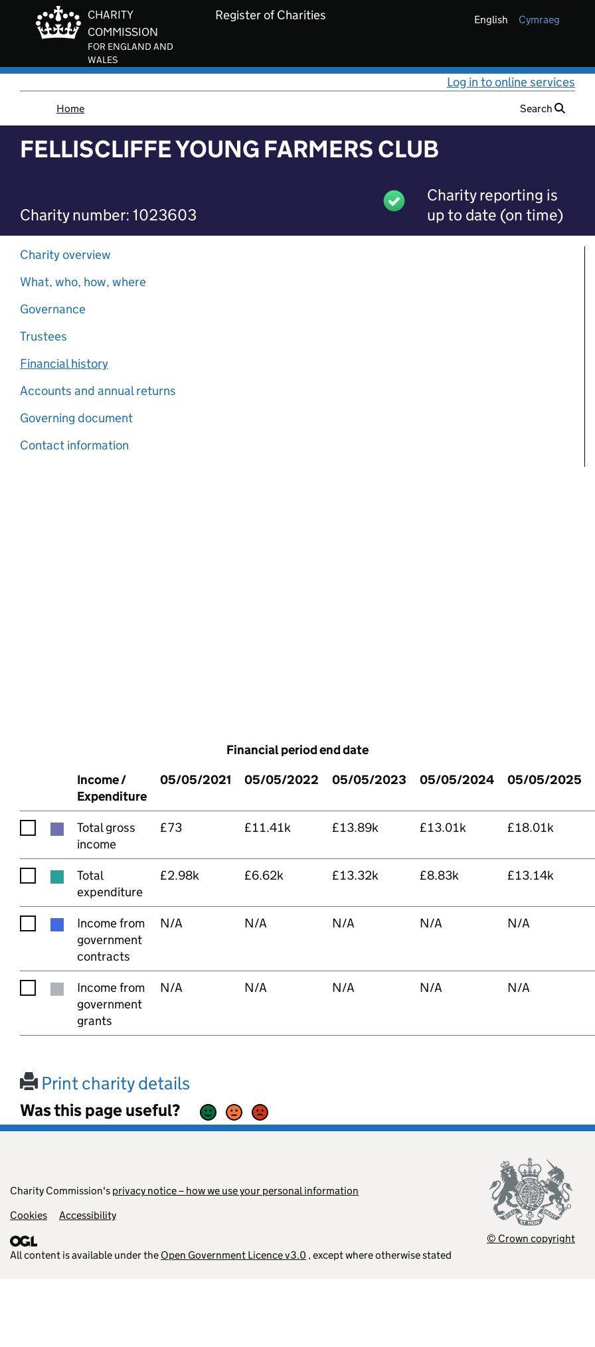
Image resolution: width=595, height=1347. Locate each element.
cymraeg (539, 19)
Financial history (64, 363)
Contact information (74, 445)
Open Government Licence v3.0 (233, 1255)
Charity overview (65, 254)
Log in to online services (511, 82)
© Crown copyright (531, 1238)
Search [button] (542, 108)
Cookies (28, 1215)
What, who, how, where (83, 281)
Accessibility (87, 1215)
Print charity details (105, 1083)
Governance (53, 309)
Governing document (76, 418)
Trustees (43, 336)
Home (70, 108)
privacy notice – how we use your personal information (235, 1190)
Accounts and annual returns (98, 390)
